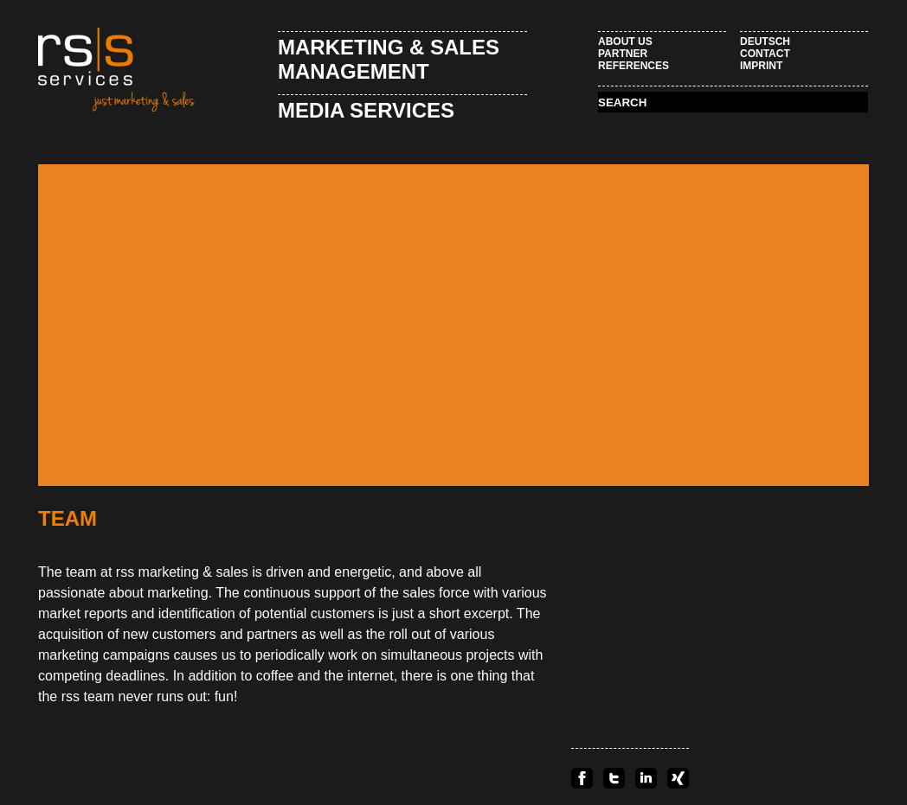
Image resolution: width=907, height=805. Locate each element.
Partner (622, 54)
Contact (765, 54)
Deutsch (765, 41)
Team (67, 518)
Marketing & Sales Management (388, 59)
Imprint (761, 66)
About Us (625, 41)
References (633, 66)
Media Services (366, 110)
